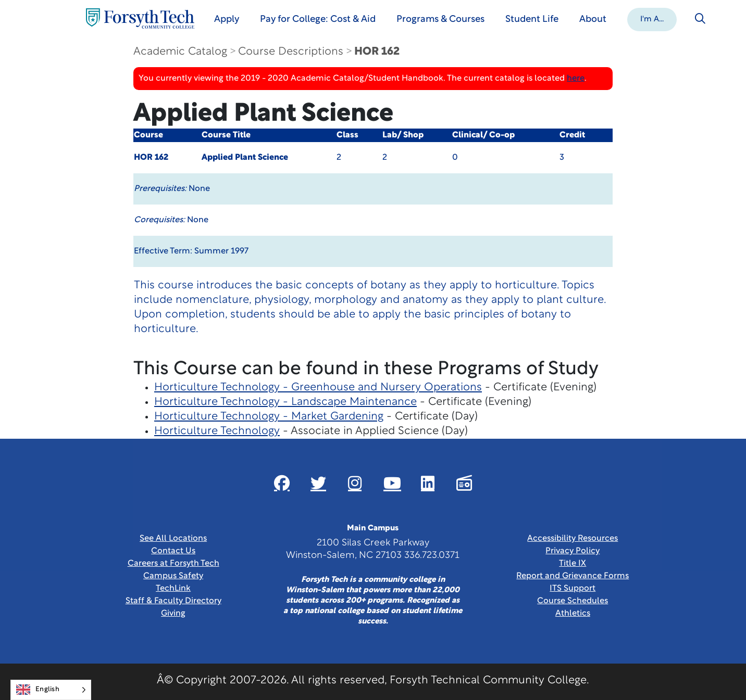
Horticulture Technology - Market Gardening (268, 416)
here (576, 78)
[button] (652, 19)
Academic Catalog (180, 51)
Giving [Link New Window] (173, 613)
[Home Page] (140, 18)
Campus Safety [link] (173, 576)
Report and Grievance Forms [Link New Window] (572, 576)
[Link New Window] (282, 483)
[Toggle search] (700, 19)
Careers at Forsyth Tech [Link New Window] (173, 563)
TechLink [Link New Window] (173, 588)
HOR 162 (377, 51)
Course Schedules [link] (572, 601)
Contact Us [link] (173, 551)
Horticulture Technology (217, 431)
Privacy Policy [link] (572, 551)
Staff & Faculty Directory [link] (173, 601)
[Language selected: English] (50, 690)
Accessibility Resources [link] (572, 538)
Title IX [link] (572, 563)
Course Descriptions (290, 51)
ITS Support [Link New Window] (572, 588)
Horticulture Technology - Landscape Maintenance (285, 402)
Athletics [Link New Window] (572, 613)
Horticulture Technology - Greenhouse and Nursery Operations (318, 387)
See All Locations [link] (173, 538)
